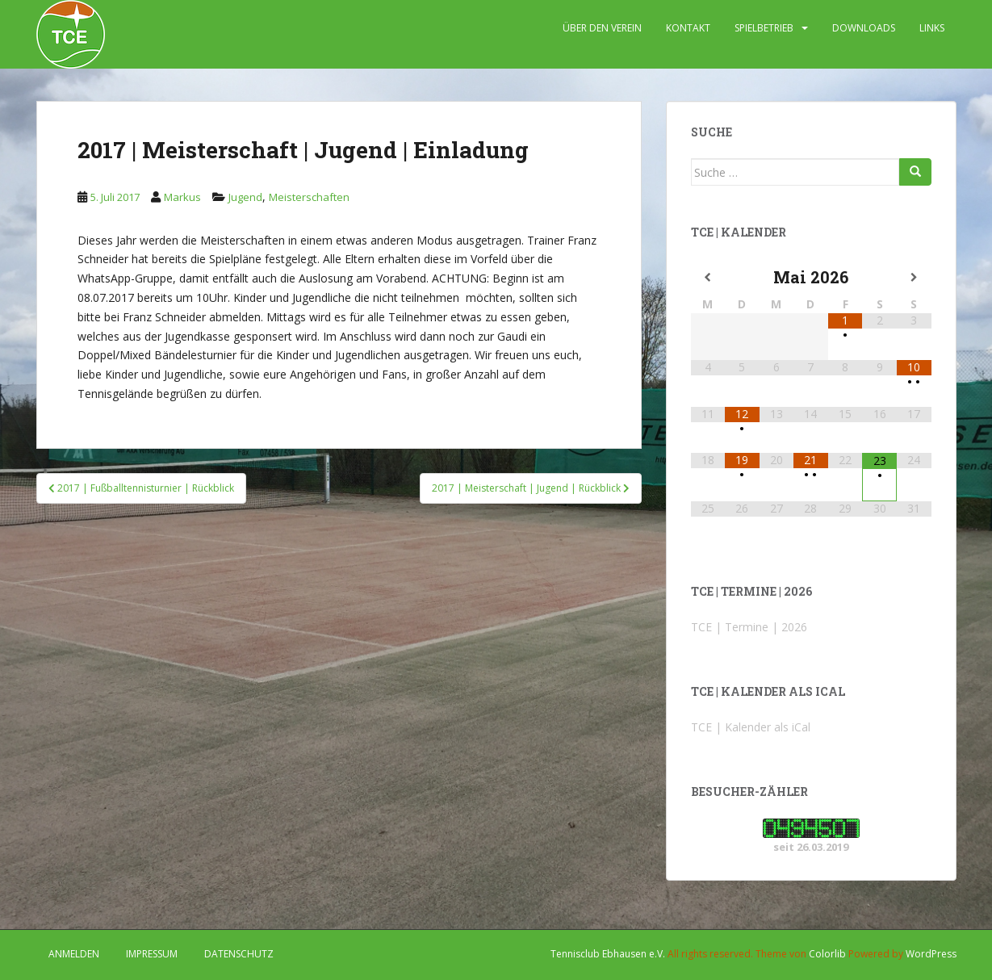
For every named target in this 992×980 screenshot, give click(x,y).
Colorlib (827, 954)
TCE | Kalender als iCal (750, 727)
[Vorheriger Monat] (708, 278)
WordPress (931, 954)
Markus (182, 197)
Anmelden (73, 954)
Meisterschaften (309, 197)
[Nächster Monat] (914, 278)
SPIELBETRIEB (764, 28)
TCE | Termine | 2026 (749, 626)
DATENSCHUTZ (239, 954)
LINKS (931, 28)
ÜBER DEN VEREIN (602, 28)
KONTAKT (688, 28)
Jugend (245, 197)
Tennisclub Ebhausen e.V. (607, 954)
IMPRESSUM (152, 954)
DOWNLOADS (863, 28)
